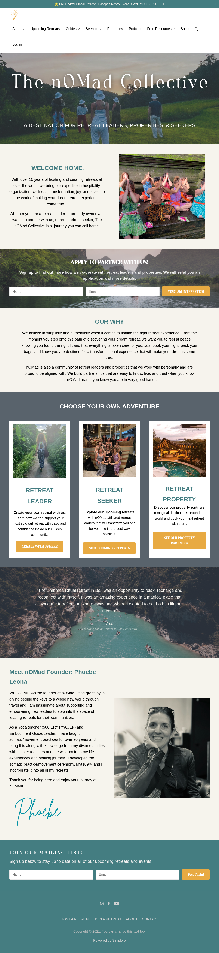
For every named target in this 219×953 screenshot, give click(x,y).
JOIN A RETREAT (107, 919)
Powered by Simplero (109, 941)
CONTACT (150, 919)
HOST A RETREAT (75, 919)
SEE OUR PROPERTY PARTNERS (179, 541)
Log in (17, 44)
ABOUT (132, 919)
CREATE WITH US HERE (40, 546)
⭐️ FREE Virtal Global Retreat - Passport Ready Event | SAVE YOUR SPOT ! (109, 4)
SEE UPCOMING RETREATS (109, 548)
